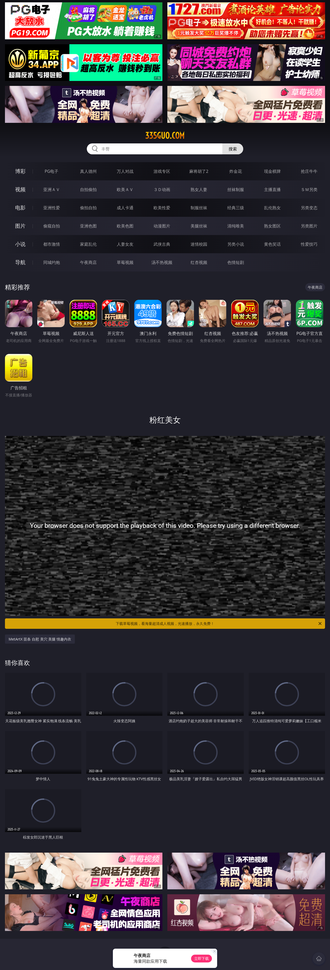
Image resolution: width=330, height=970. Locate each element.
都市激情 (51, 244)
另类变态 (309, 208)
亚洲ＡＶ (51, 189)
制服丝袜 (199, 208)
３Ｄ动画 (162, 189)
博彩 (20, 171)
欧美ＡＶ (125, 189)
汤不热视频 (161, 262)
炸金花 (235, 171)
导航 (20, 262)
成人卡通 (125, 208)
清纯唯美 (235, 226)
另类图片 (309, 226)
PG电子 (51, 171)
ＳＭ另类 (309, 189)
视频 (20, 189)
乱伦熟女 (272, 208)
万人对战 (125, 171)
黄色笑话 (272, 244)
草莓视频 (125, 262)
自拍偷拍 (88, 189)
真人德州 (88, 171)
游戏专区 (162, 171)
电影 (20, 207)
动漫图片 (162, 226)
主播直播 (272, 189)
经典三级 (235, 208)
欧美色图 (125, 226)
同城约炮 (51, 262)
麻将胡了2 (198, 171)
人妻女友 (125, 244)
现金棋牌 (272, 171)
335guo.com (165, 135)
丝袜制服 (235, 189)
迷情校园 (199, 244)
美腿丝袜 (199, 226)
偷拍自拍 (88, 208)
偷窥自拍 (51, 226)
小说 (20, 244)
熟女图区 (272, 226)
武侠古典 (162, 244)
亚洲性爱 (51, 208)
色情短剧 (235, 262)
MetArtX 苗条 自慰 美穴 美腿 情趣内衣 (40, 639)
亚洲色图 (88, 226)
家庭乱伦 (88, 244)
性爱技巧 (309, 244)
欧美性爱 (162, 208)
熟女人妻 (199, 189)
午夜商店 (88, 262)
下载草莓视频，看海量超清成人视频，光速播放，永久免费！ (219, 623)
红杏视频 (199, 262)
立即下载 (201, 958)
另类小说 (235, 244)
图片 (20, 225)
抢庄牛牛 (309, 171)
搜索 (233, 149)
